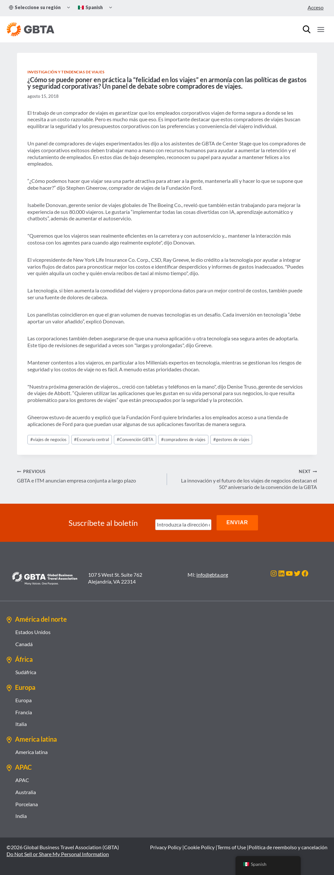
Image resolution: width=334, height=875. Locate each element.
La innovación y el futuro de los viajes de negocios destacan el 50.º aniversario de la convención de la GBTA (244, 479)
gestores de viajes (231, 439)
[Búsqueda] (307, 29)
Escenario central (91, 439)
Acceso (316, 7)
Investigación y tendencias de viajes (65, 72)
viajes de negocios (48, 439)
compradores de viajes (183, 439)
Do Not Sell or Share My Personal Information (58, 854)
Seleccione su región (35, 7)
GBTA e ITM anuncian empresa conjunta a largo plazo (89, 475)
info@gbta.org (212, 574)
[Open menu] (320, 29)
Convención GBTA (135, 439)
